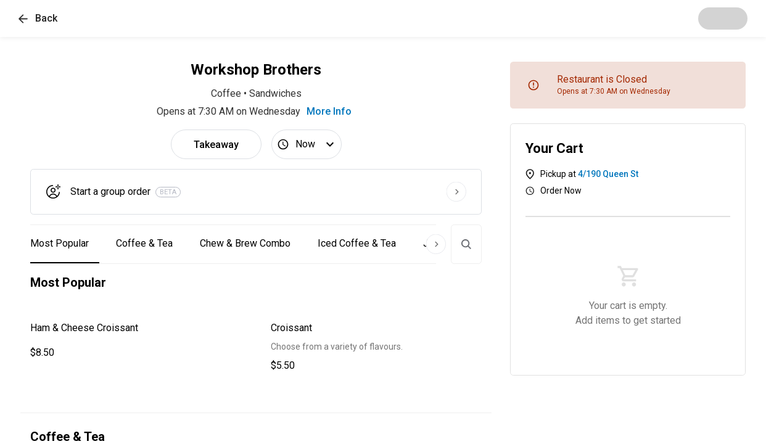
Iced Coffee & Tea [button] (357, 243)
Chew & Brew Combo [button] (245, 243)
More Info (329, 111)
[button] (38, 18)
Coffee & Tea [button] (144, 243)
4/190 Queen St (608, 174)
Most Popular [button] (59, 243)
